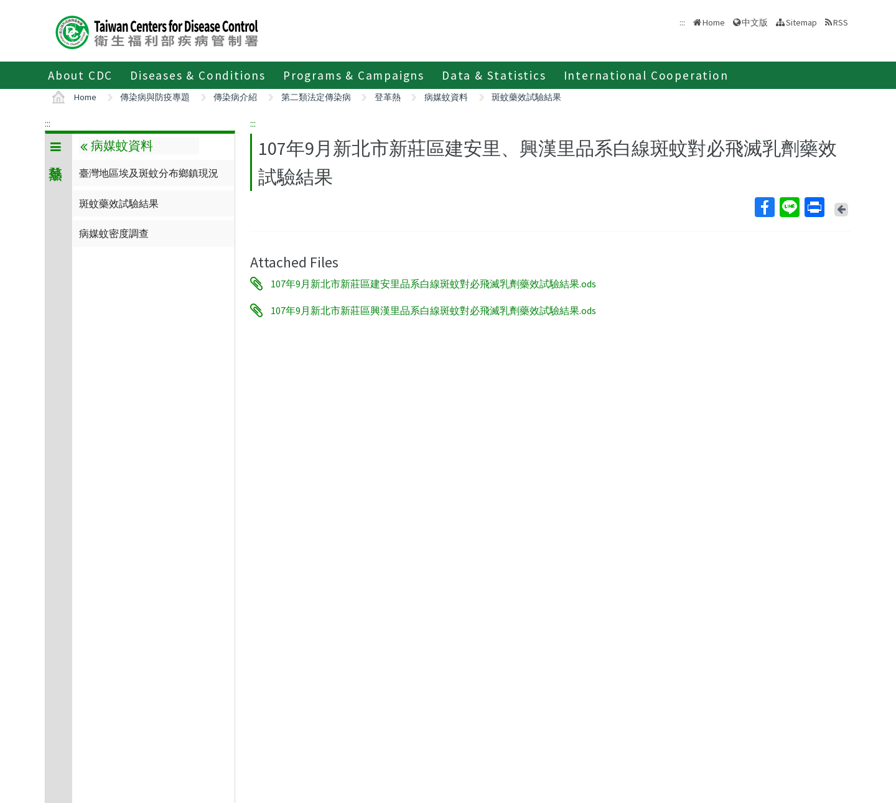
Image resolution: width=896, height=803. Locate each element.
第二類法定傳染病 (316, 97)
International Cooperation (646, 75)
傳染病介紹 (235, 97)
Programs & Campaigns (353, 75)
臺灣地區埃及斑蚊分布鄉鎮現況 (148, 173)
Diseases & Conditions (198, 75)
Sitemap (801, 22)
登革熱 (388, 97)
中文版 (755, 22)
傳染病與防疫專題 (155, 97)
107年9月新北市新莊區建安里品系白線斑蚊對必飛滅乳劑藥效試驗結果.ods (433, 283)
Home (713, 22)
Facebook (764, 207)
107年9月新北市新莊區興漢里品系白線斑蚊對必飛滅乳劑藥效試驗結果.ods (433, 310)
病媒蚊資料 (446, 97)
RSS (840, 22)
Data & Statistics (494, 75)
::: (47, 123)
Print (813, 207)
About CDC (80, 75)
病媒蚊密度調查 (114, 233)
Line (789, 207)
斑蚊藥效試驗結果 (526, 97)
